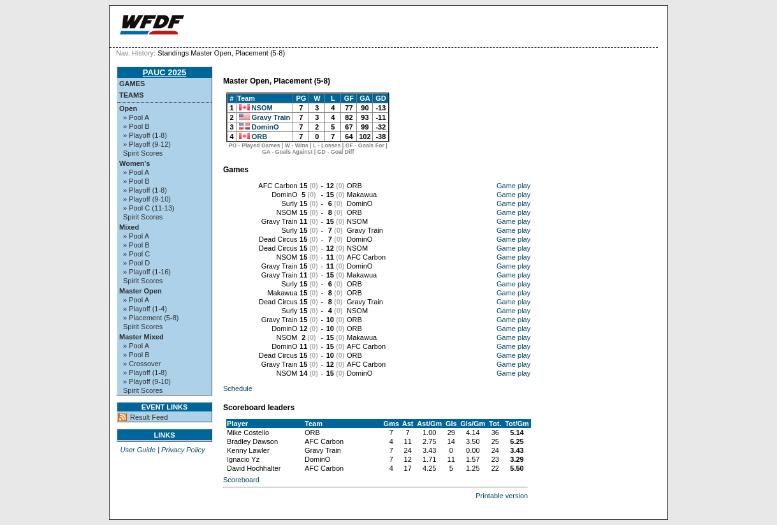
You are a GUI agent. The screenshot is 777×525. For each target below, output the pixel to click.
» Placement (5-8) (150, 318)
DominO (265, 127)
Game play (513, 185)
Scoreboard (241, 480)
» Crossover (142, 363)
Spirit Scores (143, 153)
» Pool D (136, 263)
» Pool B (136, 126)
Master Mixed (141, 337)
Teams (131, 95)
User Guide (138, 450)
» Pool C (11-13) (149, 208)
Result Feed (149, 417)
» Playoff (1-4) (145, 309)
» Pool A (136, 117)
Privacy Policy (183, 450)
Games (132, 83)
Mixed (129, 227)
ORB (259, 136)
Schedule (237, 388)
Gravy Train (271, 117)
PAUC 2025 (164, 72)
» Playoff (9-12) (147, 144)
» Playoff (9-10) (147, 199)
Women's (134, 163)
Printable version (502, 495)
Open (128, 108)
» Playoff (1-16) (147, 272)
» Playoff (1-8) (145, 135)
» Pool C (136, 254)
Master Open (140, 291)
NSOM (262, 108)
